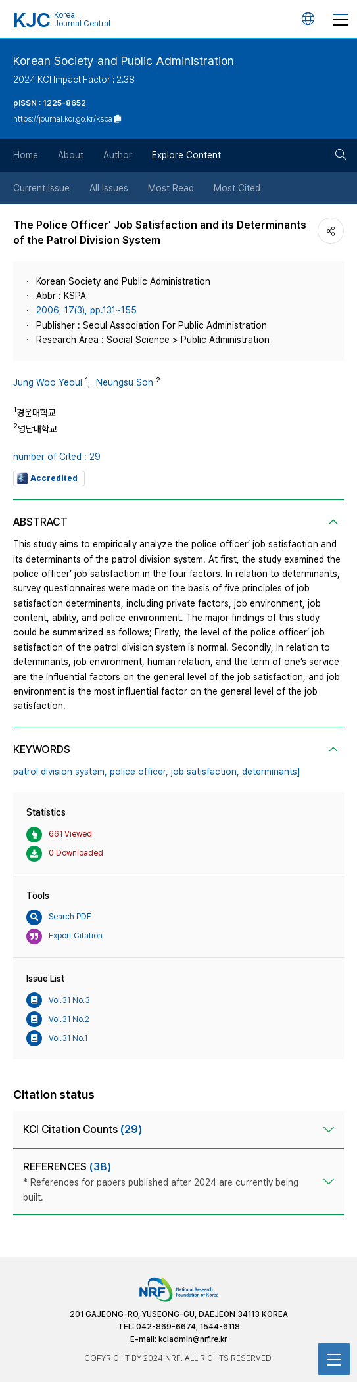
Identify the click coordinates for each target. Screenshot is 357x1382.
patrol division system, (60, 771)
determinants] (271, 771)
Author (117, 155)
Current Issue (41, 188)
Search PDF (58, 917)
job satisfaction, (205, 771)
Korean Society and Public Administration (123, 61)
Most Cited (237, 188)
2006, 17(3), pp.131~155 (86, 310)
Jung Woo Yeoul (47, 382)
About (70, 155)
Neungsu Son (124, 382)
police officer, (139, 771)
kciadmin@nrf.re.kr (192, 1339)
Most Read (171, 188)
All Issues (108, 188)
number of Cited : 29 (57, 456)
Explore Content (186, 155)
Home (25, 155)
